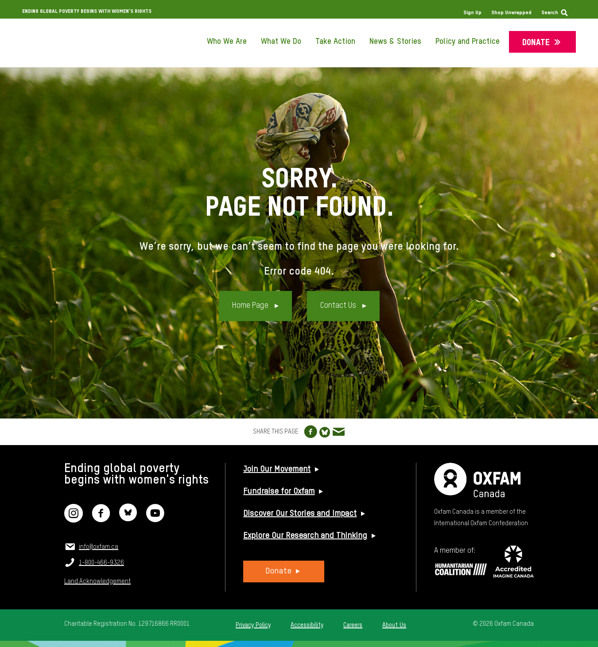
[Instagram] (73, 519)
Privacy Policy (253, 625)
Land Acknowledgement (97, 581)
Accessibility (307, 625)
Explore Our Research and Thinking (305, 536)
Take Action (335, 42)
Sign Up (472, 12)
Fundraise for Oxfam (279, 492)
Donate (536, 43)
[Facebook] (101, 519)
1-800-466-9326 (101, 563)
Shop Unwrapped (511, 12)
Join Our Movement (277, 469)
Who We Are (227, 42)
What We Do (281, 42)
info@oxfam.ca (98, 547)
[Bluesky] (128, 519)
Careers (352, 625)
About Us (394, 625)
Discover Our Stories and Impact (300, 514)
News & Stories (395, 42)
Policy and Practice (467, 42)
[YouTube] (155, 519)
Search (549, 12)
